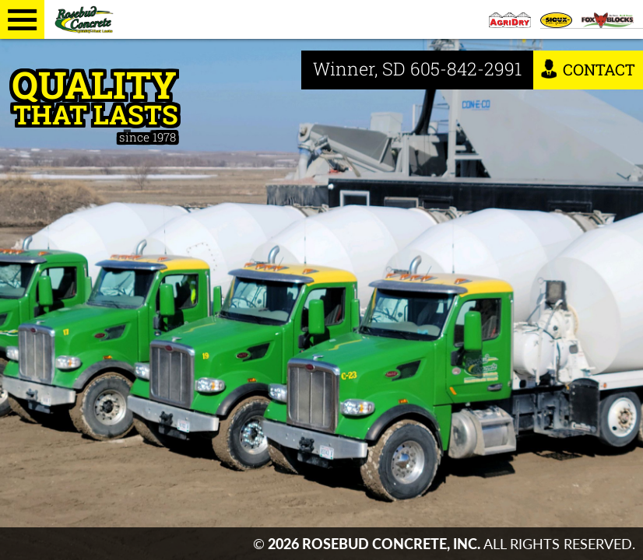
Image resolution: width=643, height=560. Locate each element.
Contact (588, 69)
